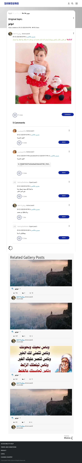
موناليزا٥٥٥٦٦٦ (20, 297)
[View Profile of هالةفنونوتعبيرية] (21, 131)
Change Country (6, 457)
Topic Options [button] (70, 18)
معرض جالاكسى (31, 37)
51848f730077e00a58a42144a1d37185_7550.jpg (35, 164)
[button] (70, 33)
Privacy (3, 450)
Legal (3, 454)
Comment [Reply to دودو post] (68, 114)
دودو (16, 289)
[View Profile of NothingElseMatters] (23, 182)
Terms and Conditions (8, 447)
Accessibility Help (7, 444)
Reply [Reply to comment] (64, 142)
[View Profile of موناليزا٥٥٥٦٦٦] (17, 34)
